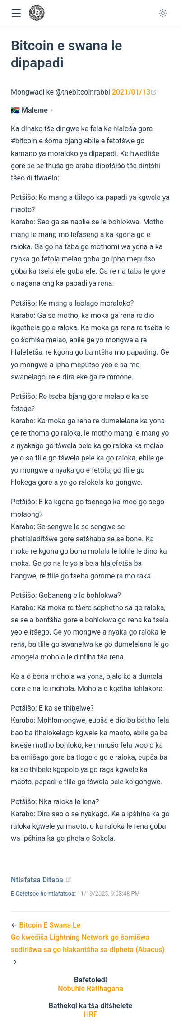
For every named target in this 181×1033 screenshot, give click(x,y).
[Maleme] (32, 110)
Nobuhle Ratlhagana (90, 988)
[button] (16, 13)
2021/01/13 (134, 92)
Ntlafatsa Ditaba (41, 880)
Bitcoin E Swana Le (49, 925)
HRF (90, 1014)
